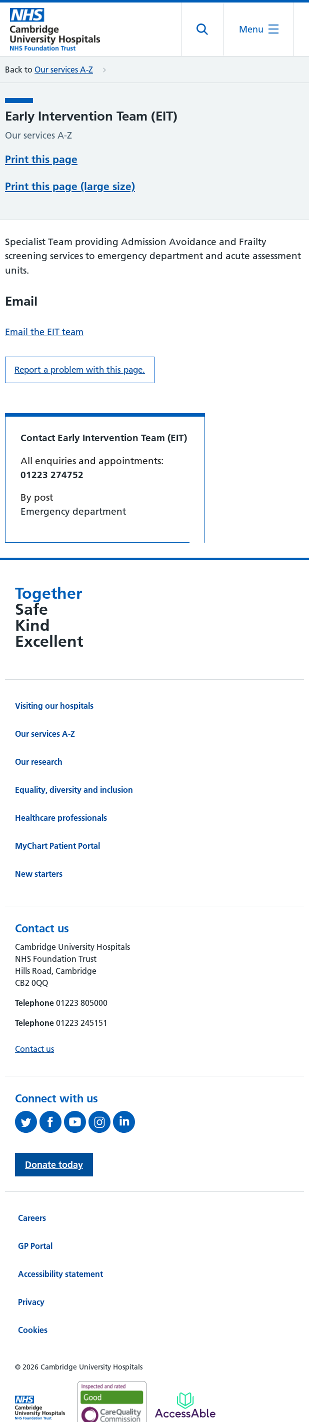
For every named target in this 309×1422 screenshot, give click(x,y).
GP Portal (35, 1208)
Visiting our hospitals (54, 668)
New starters (38, 836)
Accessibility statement (60, 1236)
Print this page (41, 158)
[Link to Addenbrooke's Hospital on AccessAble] (185, 1366)
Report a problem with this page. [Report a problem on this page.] (79, 332)
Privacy (31, 1264)
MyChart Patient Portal (57, 808)
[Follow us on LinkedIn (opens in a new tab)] (125, 1084)
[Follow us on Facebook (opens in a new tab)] (52, 1084)
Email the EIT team (44, 294)
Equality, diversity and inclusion (74, 752)
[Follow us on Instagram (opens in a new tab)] (100, 1084)
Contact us (34, 1011)
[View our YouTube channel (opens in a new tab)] (76, 1084)
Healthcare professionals (61, 780)
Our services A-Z (63, 70)
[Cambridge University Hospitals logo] (55, 29)
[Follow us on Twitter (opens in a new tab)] (27, 1084)
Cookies (33, 1292)
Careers (32, 1180)
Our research (38, 724)
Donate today (54, 1126)
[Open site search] (203, 30)
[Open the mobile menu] (259, 29)
